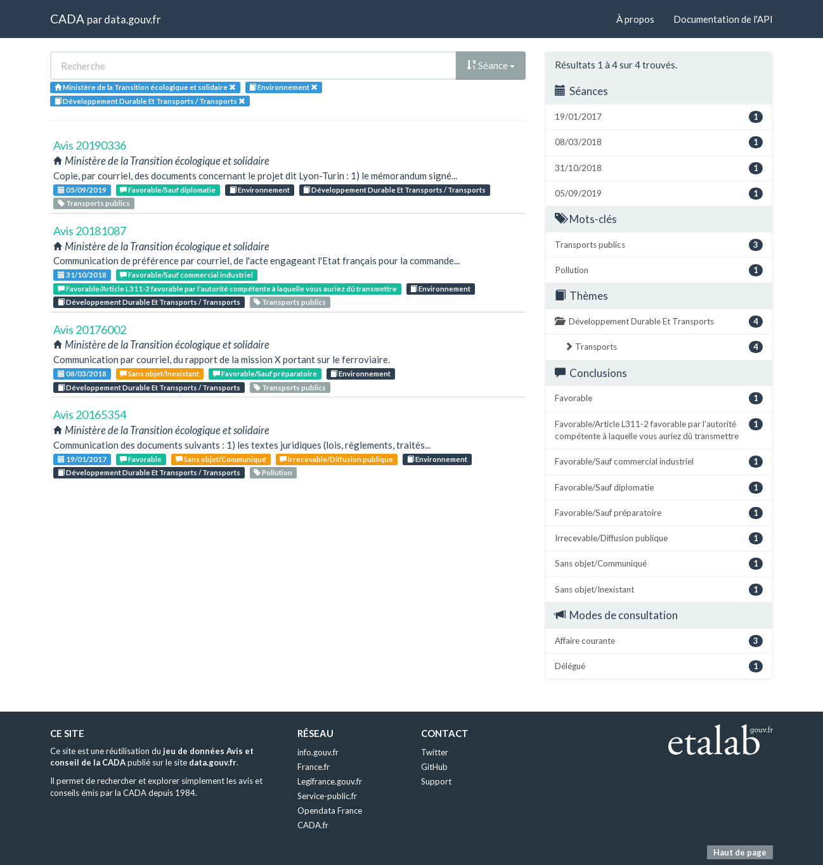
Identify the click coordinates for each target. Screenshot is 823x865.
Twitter (434, 752)
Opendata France (329, 810)
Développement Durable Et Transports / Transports (394, 190)
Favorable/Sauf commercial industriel (186, 275)
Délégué (659, 666)
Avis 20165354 (89, 414)
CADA (67, 18)
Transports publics (94, 203)
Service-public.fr (327, 796)
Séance (491, 65)
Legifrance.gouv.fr (329, 781)
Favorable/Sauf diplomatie (168, 190)
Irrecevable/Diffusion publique (336, 459)
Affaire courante (659, 641)
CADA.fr (312, 825)
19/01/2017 (82, 459)
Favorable (141, 459)
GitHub (434, 767)
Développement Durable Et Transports (659, 322)
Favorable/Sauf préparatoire (265, 373)
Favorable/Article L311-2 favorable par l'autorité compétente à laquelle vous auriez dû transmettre (227, 289)
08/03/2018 (82, 373)
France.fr (313, 767)
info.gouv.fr (318, 752)
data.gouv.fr (132, 19)
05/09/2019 (82, 190)
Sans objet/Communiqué (221, 459)
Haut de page (740, 852)
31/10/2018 (82, 275)
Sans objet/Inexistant (159, 373)
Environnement (260, 190)
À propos (635, 19)
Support (436, 781)
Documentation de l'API (723, 19)
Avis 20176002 (89, 329)
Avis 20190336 (89, 145)
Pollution (273, 472)
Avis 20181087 (89, 231)
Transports (663, 347)
